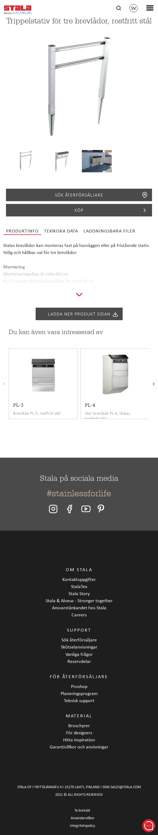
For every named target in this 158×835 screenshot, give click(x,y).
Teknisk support (79, 700)
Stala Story (79, 593)
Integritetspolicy (82, 826)
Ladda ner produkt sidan (83, 314)
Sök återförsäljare (101, 195)
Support (79, 629)
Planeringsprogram (79, 693)
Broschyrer (79, 725)
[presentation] (4, 384)
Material (79, 715)
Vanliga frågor (79, 654)
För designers (79, 732)
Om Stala (79, 569)
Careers (79, 614)
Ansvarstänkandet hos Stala (79, 607)
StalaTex (79, 586)
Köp (111, 210)
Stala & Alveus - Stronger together (79, 600)
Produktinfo (22, 230)
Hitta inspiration (79, 739)
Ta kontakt (82, 810)
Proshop (79, 686)
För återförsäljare (79, 676)
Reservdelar (79, 661)
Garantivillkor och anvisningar (79, 746)
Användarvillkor (82, 818)
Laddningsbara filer (109, 230)
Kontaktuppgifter (79, 579)
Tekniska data (61, 230)
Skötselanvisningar (79, 646)
